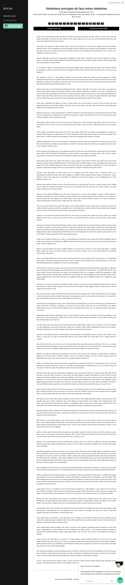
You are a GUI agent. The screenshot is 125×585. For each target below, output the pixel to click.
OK (112, 581)
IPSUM (7, 8)
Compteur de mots (9, 20)
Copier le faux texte (54, 28)
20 (60, 23)
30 (64, 23)
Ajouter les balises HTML (98, 28)
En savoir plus (90, 581)
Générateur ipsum (9, 16)
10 (56, 23)
